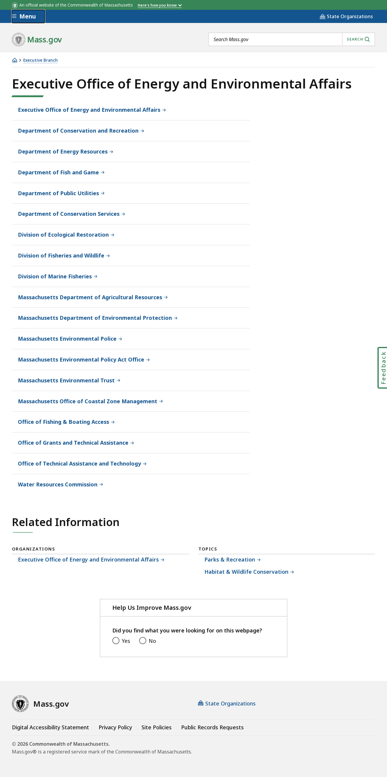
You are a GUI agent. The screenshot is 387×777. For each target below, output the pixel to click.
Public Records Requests (212, 727)
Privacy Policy (115, 727)
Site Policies (157, 727)
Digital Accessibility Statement (50, 727)
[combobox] (291, 39)
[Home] (14, 60)
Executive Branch (40, 60)
